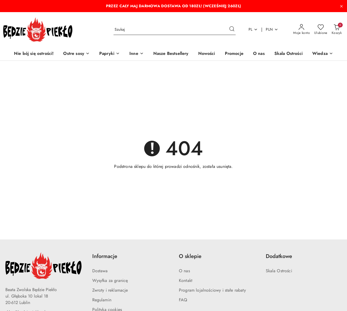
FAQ (183, 300)
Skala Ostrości (279, 271)
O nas (184, 271)
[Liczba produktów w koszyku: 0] (337, 29)
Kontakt (185, 280)
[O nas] (259, 54)
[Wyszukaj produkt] (175, 29)
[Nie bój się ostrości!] (34, 54)
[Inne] (136, 54)
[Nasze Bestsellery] (171, 54)
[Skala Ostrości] (288, 54)
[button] (322, 54)
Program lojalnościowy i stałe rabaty (212, 290)
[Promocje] (234, 54)
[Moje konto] (301, 29)
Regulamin (101, 300)
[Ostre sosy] (76, 54)
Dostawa (100, 271)
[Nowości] (206, 54)
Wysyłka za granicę (110, 280)
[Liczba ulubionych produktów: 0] (321, 29)
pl (253, 29)
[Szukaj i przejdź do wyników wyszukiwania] (232, 30)
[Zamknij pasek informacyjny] (341, 6)
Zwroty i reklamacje (110, 290)
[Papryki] (109, 54)
